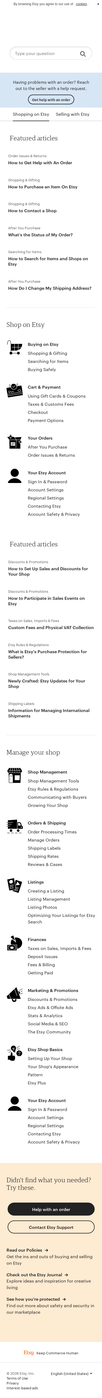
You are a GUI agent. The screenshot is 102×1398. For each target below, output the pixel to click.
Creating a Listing (46, 891)
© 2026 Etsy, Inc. (21, 1373)
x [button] (98, 4)
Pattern (35, 1074)
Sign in (85, 19)
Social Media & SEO (48, 1023)
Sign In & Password (47, 481)
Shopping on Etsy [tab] (31, 114)
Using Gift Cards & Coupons (57, 396)
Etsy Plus (37, 1082)
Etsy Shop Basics (45, 1049)
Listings (36, 882)
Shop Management (47, 772)
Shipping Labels (44, 848)
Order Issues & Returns (51, 455)
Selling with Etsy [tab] (72, 114)
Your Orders (40, 438)
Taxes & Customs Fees (51, 404)
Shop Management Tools (53, 781)
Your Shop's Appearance (53, 1066)
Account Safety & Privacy (54, 514)
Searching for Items (48, 361)
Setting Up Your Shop (50, 1058)
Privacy (13, 1382)
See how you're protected (34, 1299)
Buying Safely (42, 369)
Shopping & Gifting (47, 353)
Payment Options (46, 420)
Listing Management (49, 899)
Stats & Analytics (45, 1015)
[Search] (84, 53)
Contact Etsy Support (51, 1227)
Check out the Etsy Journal (35, 1274)
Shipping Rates (43, 856)
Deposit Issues (43, 956)
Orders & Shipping (47, 823)
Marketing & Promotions (53, 990)
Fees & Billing (41, 964)
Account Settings (46, 489)
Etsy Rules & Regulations (53, 789)
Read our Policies (25, 1250)
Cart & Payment (44, 387)
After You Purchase (47, 447)
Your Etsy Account (47, 472)
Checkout (38, 412)
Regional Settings (46, 498)
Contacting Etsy (44, 506)
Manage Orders (44, 840)
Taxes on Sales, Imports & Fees (59, 948)
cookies (81, 4)
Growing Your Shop (48, 805)
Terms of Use (17, 1378)
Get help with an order (51, 99)
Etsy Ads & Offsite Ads (50, 1007)
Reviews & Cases (45, 864)
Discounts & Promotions (53, 999)
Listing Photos (42, 907)
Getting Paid (40, 972)
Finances (37, 939)
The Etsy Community (49, 1032)
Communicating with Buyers (57, 797)
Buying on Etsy (43, 344)
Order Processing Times (52, 832)
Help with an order (51, 1209)
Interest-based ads (22, 1387)
